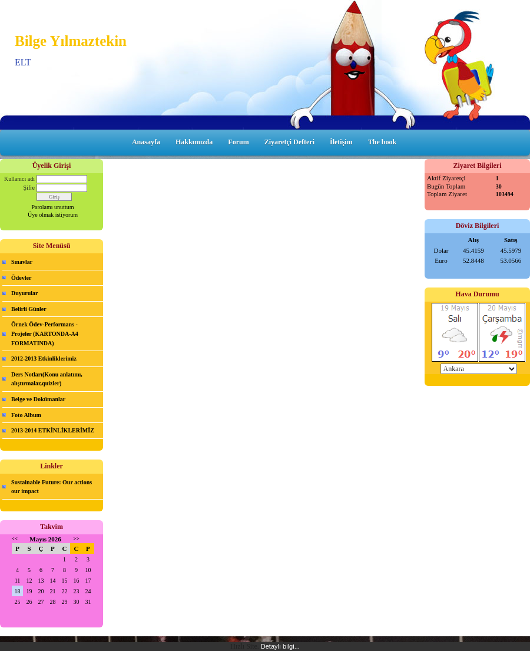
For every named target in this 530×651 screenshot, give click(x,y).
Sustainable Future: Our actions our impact (51, 487)
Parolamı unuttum (53, 207)
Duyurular (24, 293)
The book (382, 142)
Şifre (29, 187)
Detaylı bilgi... (280, 646)
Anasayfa (146, 142)
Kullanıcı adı (19, 179)
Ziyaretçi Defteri (289, 142)
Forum (238, 142)
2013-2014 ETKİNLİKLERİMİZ (52, 430)
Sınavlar (21, 262)
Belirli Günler (29, 309)
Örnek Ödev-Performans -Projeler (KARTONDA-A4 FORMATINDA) (44, 333)
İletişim (341, 142)
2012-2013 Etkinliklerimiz (44, 358)
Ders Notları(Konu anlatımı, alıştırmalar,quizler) (46, 379)
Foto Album (26, 415)
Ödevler (21, 278)
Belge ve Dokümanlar (38, 399)
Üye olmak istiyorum (53, 215)
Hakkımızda (194, 142)
